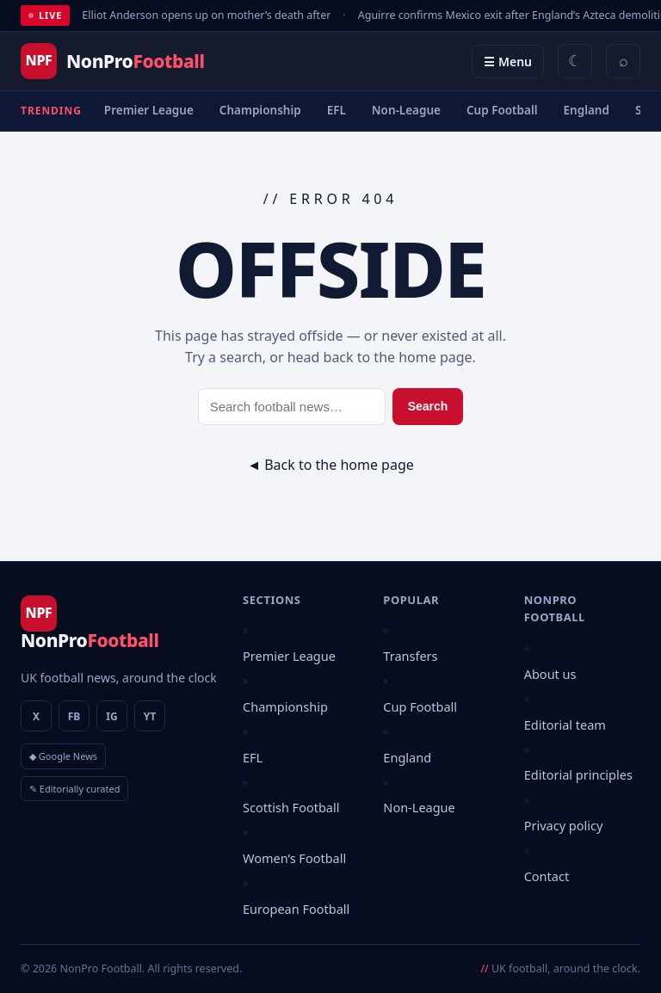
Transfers (410, 655)
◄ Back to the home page (330, 464)
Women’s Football (294, 858)
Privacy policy (563, 825)
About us (550, 673)
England (586, 110)
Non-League (406, 110)
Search (428, 406)
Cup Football (502, 110)
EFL (336, 110)
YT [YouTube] (150, 716)
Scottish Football (291, 807)
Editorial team (565, 724)
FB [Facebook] (74, 716)
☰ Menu (508, 61)
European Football (296, 908)
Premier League (149, 110)
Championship (260, 110)
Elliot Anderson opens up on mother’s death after (206, 15)
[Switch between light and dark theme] (575, 61)
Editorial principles (578, 774)
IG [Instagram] (111, 716)
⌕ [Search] (623, 61)
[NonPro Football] (112, 61)
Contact (546, 876)
